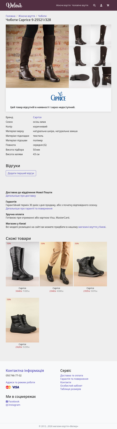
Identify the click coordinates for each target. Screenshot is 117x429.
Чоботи (42, 16)
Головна (10, 16)
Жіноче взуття (26, 16)
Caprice (37, 117)
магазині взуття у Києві (91, 227)
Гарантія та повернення (74, 378)
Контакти (65, 382)
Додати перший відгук (21, 173)
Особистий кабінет (71, 385)
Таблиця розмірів (70, 389)
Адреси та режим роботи (20, 382)
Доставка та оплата (71, 375)
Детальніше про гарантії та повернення (29, 208)
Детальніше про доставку (21, 195)
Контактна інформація (25, 370)
